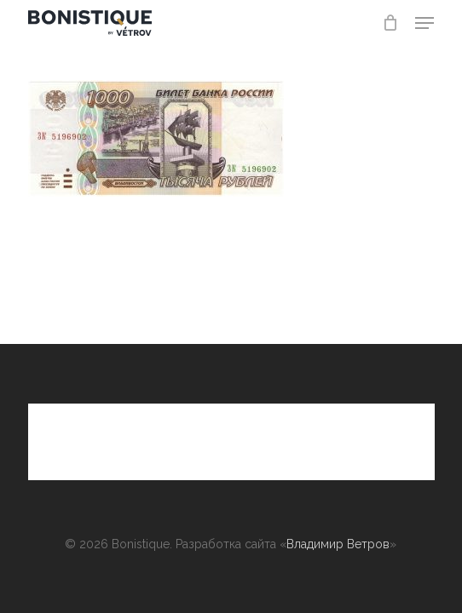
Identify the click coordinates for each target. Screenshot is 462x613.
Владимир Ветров (338, 544)
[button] (424, 23)
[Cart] (390, 23)
